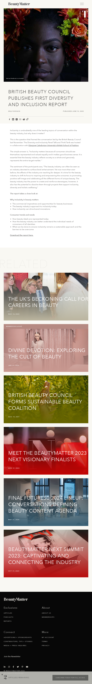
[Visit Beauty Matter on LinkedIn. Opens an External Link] (5, 667)
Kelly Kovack (14, 111)
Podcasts (8, 617)
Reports (8, 621)
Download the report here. (21, 235)
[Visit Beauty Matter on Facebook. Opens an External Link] (14, 667)
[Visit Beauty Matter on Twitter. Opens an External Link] (18, 667)
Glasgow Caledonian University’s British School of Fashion (53, 145)
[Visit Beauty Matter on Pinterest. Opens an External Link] (23, 667)
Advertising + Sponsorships (18, 637)
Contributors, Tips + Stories (18, 641)
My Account (48, 637)
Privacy (45, 645)
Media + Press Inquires (15, 645)
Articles (8, 613)
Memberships (48, 617)
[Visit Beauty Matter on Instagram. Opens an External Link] (9, 667)
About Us (46, 613)
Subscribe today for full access (70, 678)
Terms (45, 641)
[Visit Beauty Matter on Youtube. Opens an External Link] (28, 667)
